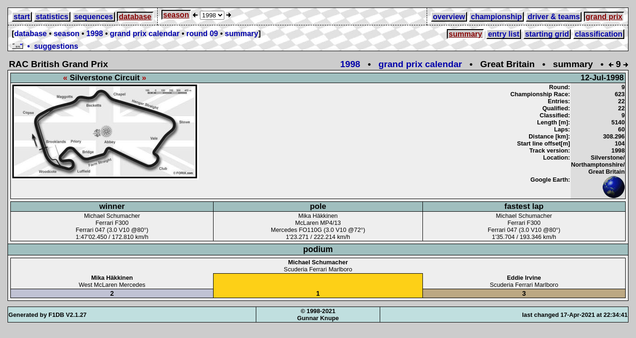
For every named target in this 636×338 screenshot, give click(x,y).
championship (496, 17)
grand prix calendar (145, 34)
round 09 (202, 34)
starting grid (547, 34)
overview (449, 17)
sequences (93, 17)
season (176, 15)
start (22, 17)
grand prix (604, 17)
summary (241, 34)
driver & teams (554, 17)
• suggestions (45, 46)
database (135, 17)
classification (598, 34)
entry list (504, 34)
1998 (94, 34)
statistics (52, 17)
